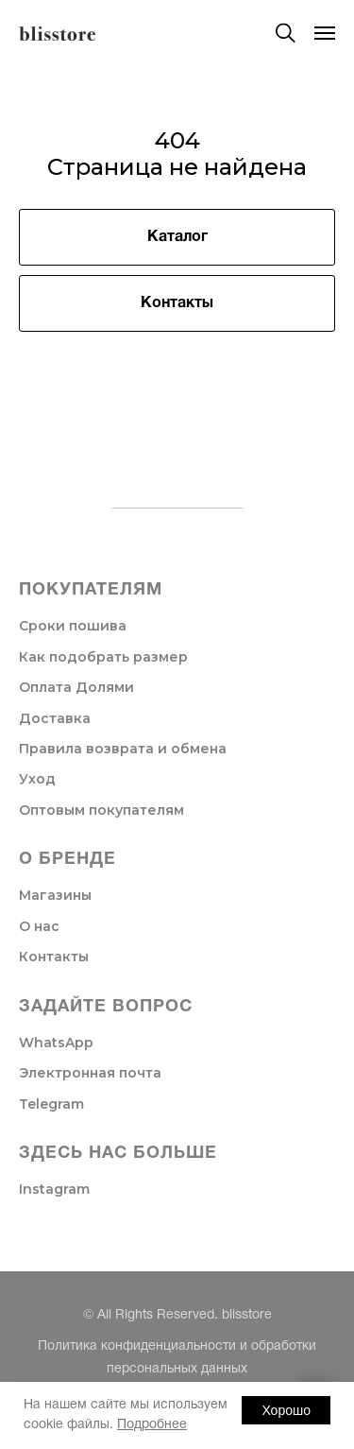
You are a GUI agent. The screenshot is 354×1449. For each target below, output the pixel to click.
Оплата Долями (76, 687)
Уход (37, 778)
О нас (39, 926)
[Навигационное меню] (324, 33)
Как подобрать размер (103, 656)
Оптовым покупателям (101, 810)
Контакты (54, 956)
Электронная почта (90, 1072)
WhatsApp (56, 1042)
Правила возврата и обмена (123, 748)
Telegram (51, 1104)
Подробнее (152, 1425)
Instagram (54, 1189)
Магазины (55, 895)
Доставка (55, 718)
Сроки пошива (72, 625)
